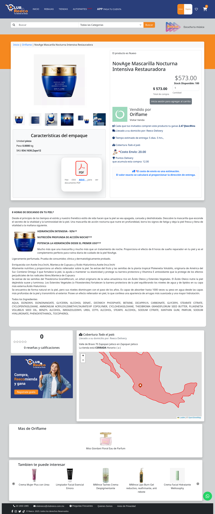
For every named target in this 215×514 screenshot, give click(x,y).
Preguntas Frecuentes (81, 506)
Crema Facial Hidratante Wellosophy (177, 486)
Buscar (149, 25)
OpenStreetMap (194, 418)
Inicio (16, 44)
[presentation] (14, 484)
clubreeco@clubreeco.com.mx (48, 506)
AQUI (83, 179)
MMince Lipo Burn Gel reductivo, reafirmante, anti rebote (141, 488)
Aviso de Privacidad (126, 506)
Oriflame (27, 44)
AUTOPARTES (82, 9)
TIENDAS (63, 9)
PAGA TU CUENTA (109, 9)
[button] (205, 9)
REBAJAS (49, 9)
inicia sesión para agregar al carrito (171, 101)
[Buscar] (48, 25)
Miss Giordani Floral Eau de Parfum (105, 448)
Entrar (181, 9)
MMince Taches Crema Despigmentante (105, 486)
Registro (188, 9)
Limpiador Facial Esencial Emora (70, 486)
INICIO (36, 9)
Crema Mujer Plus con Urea (34, 484)
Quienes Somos (105, 506)
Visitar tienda (155, 114)
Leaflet (181, 418)
